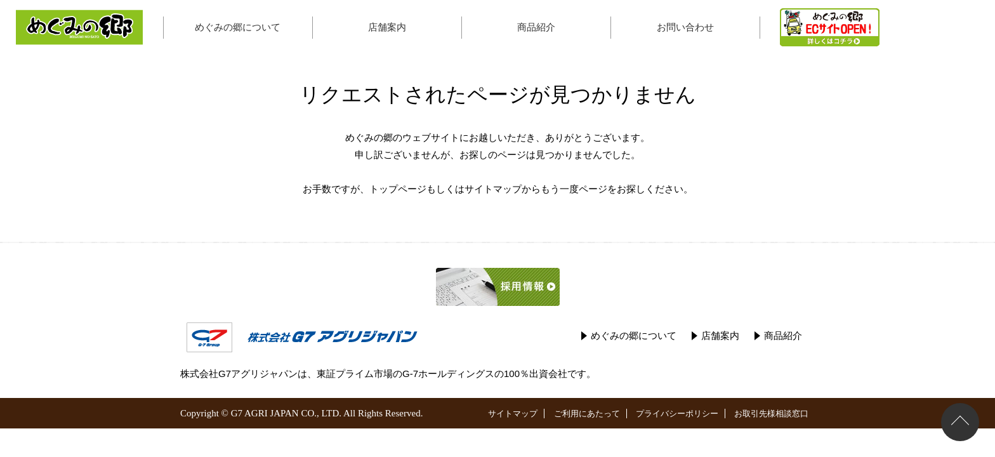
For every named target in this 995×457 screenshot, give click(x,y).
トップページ (397, 188)
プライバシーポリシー (677, 413)
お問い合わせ (685, 27)
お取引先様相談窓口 (771, 413)
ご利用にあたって (587, 413)
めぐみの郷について (237, 27)
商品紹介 (536, 27)
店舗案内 (387, 27)
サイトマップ (493, 188)
